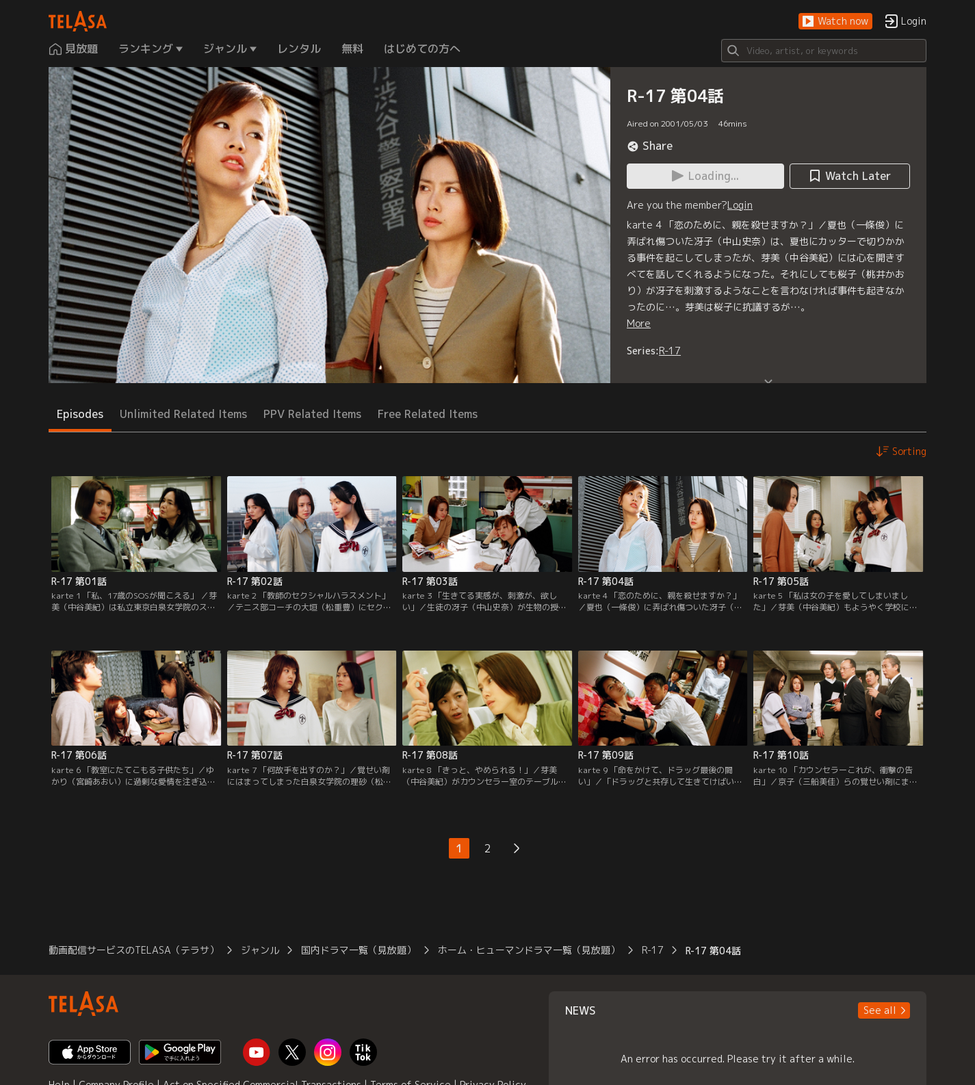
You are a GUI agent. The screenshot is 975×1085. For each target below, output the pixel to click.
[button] (835, 21)
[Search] (823, 50)
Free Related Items (428, 413)
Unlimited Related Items (183, 413)
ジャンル (260, 949)
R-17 (670, 350)
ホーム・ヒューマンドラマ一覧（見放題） (529, 949)
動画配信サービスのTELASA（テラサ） (134, 949)
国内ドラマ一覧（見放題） (358, 949)
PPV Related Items (312, 413)
